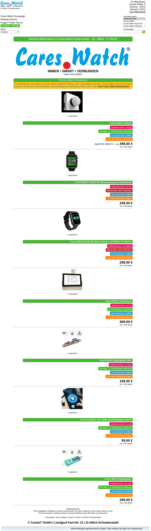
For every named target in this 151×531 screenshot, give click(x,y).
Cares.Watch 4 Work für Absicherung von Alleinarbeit (103, 182)
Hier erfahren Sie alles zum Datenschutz (124, 528)
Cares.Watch (134, 21)
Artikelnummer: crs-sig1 (121, 483)
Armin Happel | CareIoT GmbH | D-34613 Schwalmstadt (78, 517)
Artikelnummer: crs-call (121, 424)
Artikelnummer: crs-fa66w (120, 246)
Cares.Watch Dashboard (118, 301)
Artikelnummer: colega (121, 127)
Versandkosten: (121, 135)
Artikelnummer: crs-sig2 (121, 365)
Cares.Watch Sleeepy (134, 26)
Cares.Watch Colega (120, 123)
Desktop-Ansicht (9, 19)
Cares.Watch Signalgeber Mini (115, 360)
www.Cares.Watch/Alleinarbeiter (114, 86)
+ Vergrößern (72, 116)
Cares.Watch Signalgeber (117, 479)
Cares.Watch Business (134, 23)
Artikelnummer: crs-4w (121, 187)
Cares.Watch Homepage (13, 16)
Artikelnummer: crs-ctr (121, 305)
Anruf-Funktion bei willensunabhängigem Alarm (105, 419)
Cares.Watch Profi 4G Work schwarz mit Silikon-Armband (100, 241)
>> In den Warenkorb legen (119, 139)
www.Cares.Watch (73, 71)
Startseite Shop (134, 19)
